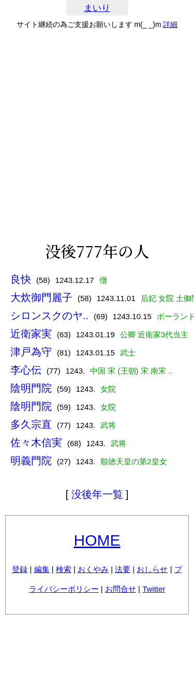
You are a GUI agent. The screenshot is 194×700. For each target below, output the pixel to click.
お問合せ (120, 588)
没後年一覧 (97, 494)
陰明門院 (31, 388)
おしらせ (152, 569)
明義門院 (31, 460)
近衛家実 (31, 333)
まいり (97, 8)
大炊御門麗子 (41, 297)
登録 (19, 569)
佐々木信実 (36, 442)
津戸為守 (31, 352)
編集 (42, 569)
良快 (20, 279)
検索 (63, 569)
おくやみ (93, 569)
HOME (97, 540)
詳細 (170, 24)
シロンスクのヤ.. (49, 315)
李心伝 (25, 370)
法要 (122, 569)
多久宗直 (31, 424)
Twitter (153, 588)
